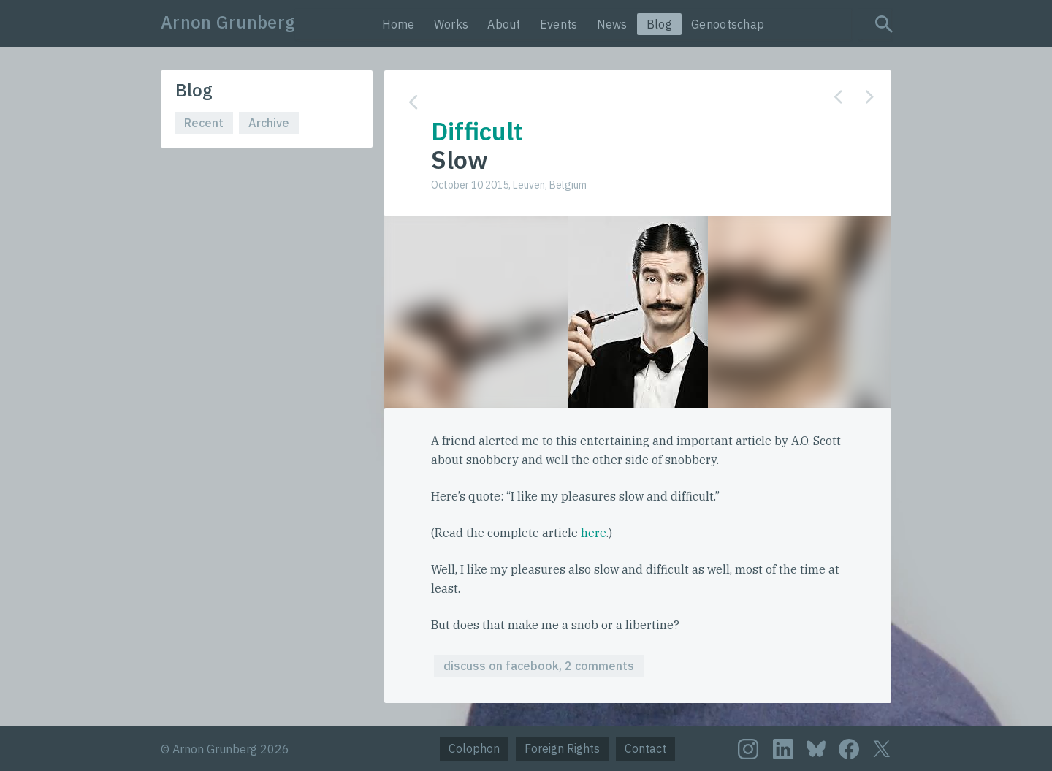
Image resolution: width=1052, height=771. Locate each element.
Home (398, 24)
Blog (659, 24)
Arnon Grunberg (228, 22)
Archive (268, 122)
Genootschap (727, 24)
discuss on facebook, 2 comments (538, 665)
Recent (204, 122)
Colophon (474, 748)
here (593, 532)
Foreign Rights (562, 748)
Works (451, 24)
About (504, 24)
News (612, 24)
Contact (645, 748)
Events (559, 24)
